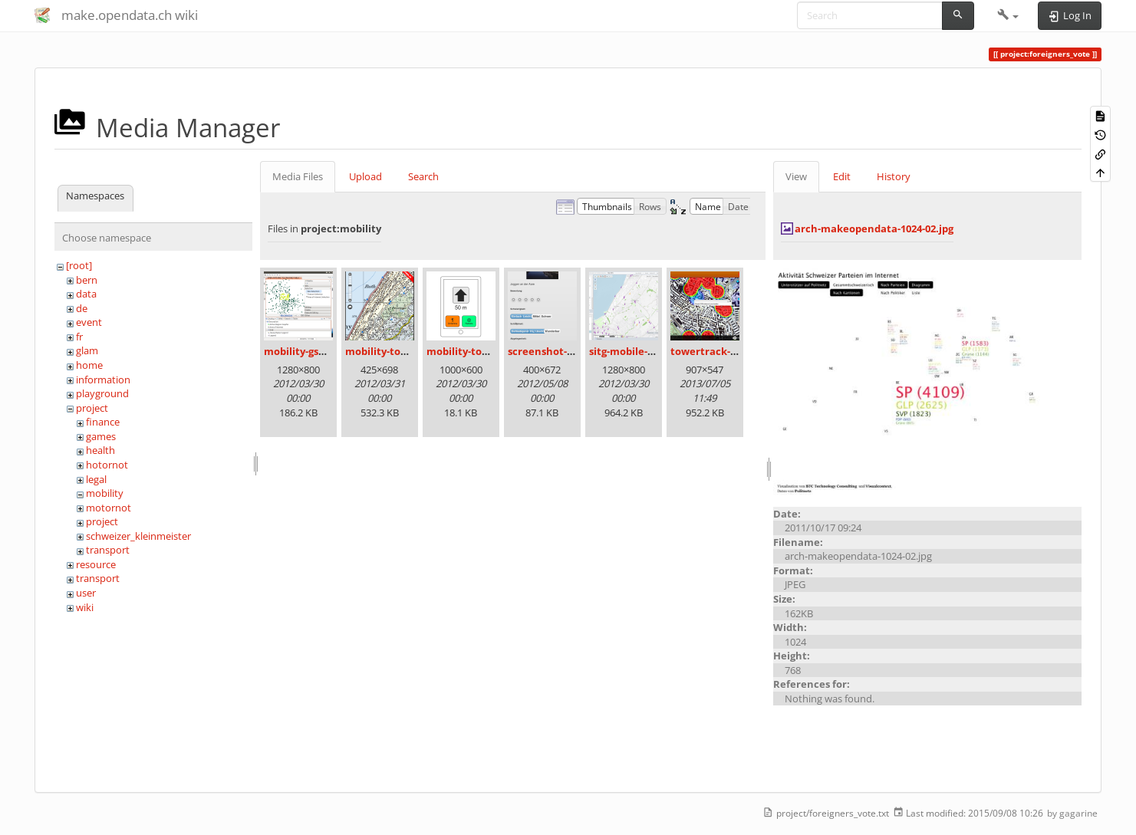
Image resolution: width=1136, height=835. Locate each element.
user (86, 593)
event (89, 322)
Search (423, 176)
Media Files (297, 176)
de (81, 308)
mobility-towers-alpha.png (411, 351)
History (893, 176)
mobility (104, 493)
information (103, 379)
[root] (79, 265)
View (796, 176)
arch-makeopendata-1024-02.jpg (874, 228)
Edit (842, 176)
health (100, 450)
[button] (1008, 15)
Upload (365, 176)
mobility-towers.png (476, 351)
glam (87, 350)
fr (79, 337)
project (92, 408)
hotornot (107, 465)
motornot (108, 507)
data (86, 294)
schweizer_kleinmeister (138, 536)
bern (86, 280)
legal (96, 479)
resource (96, 564)
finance (103, 422)
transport (108, 550)
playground (102, 393)
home (89, 365)
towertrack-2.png (713, 351)
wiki (85, 607)
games (101, 436)
